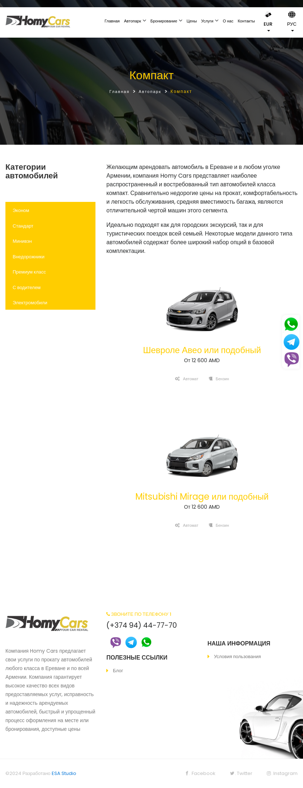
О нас (228, 21)
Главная (112, 21)
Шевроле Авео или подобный (202, 350)
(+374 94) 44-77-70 (141, 625)
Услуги (207, 21)
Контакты (246, 21)
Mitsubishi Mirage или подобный (202, 497)
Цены (192, 21)
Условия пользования (237, 656)
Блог (118, 670)
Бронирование (163, 21)
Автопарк (132, 21)
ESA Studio (64, 773)
